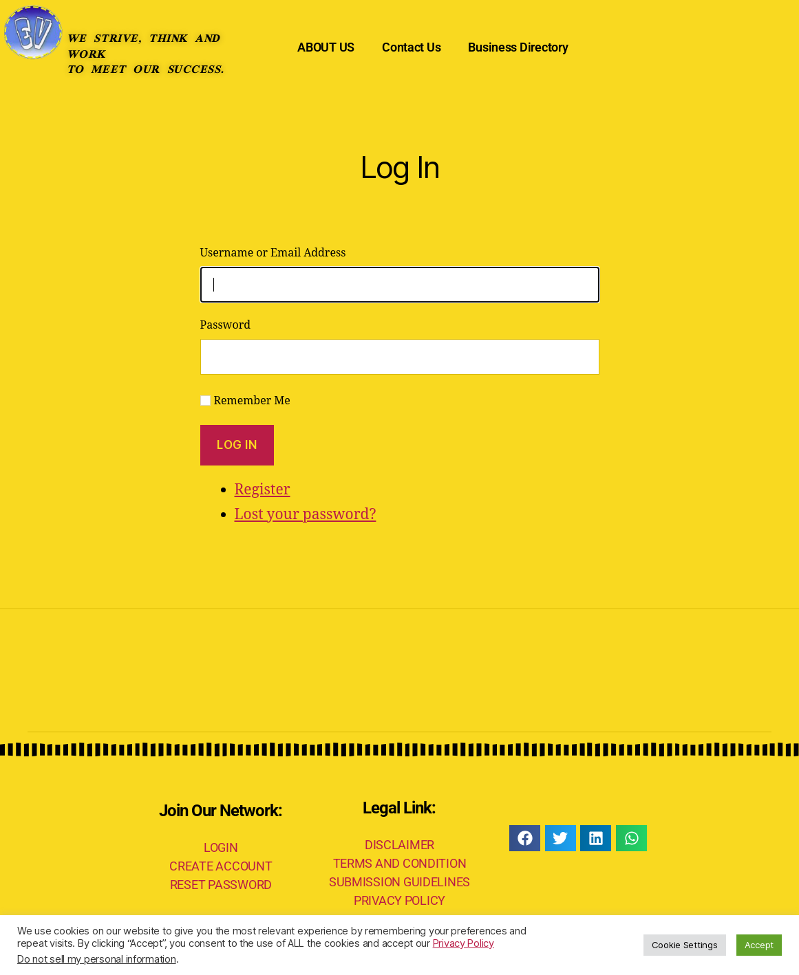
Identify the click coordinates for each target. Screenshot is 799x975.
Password (225, 325)
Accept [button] (759, 944)
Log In (237, 445)
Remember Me (252, 401)
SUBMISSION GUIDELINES (399, 882)
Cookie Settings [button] (685, 944)
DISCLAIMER (399, 844)
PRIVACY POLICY (399, 900)
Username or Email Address (273, 253)
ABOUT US (325, 47)
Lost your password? (305, 514)
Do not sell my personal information (96, 959)
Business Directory (518, 47)
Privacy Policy (463, 943)
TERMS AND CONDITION (400, 863)
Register (262, 490)
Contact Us (411, 47)
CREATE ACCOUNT (220, 866)
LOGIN (221, 847)
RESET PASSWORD (221, 884)
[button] (524, 838)
